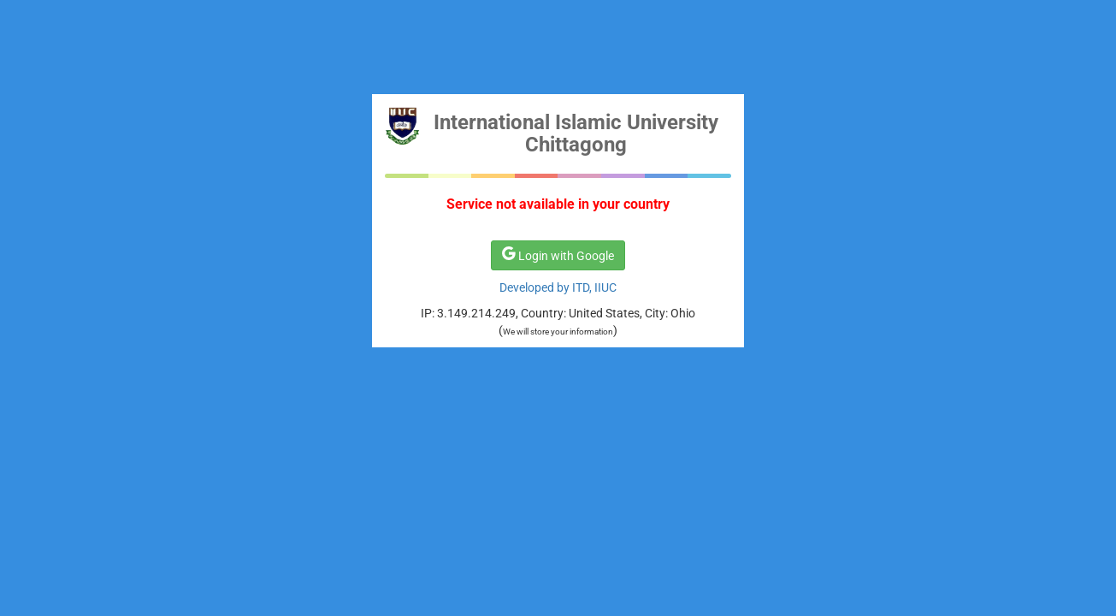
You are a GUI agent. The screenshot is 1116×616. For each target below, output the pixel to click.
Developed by (535, 287)
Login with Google (558, 254)
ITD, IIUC (594, 287)
